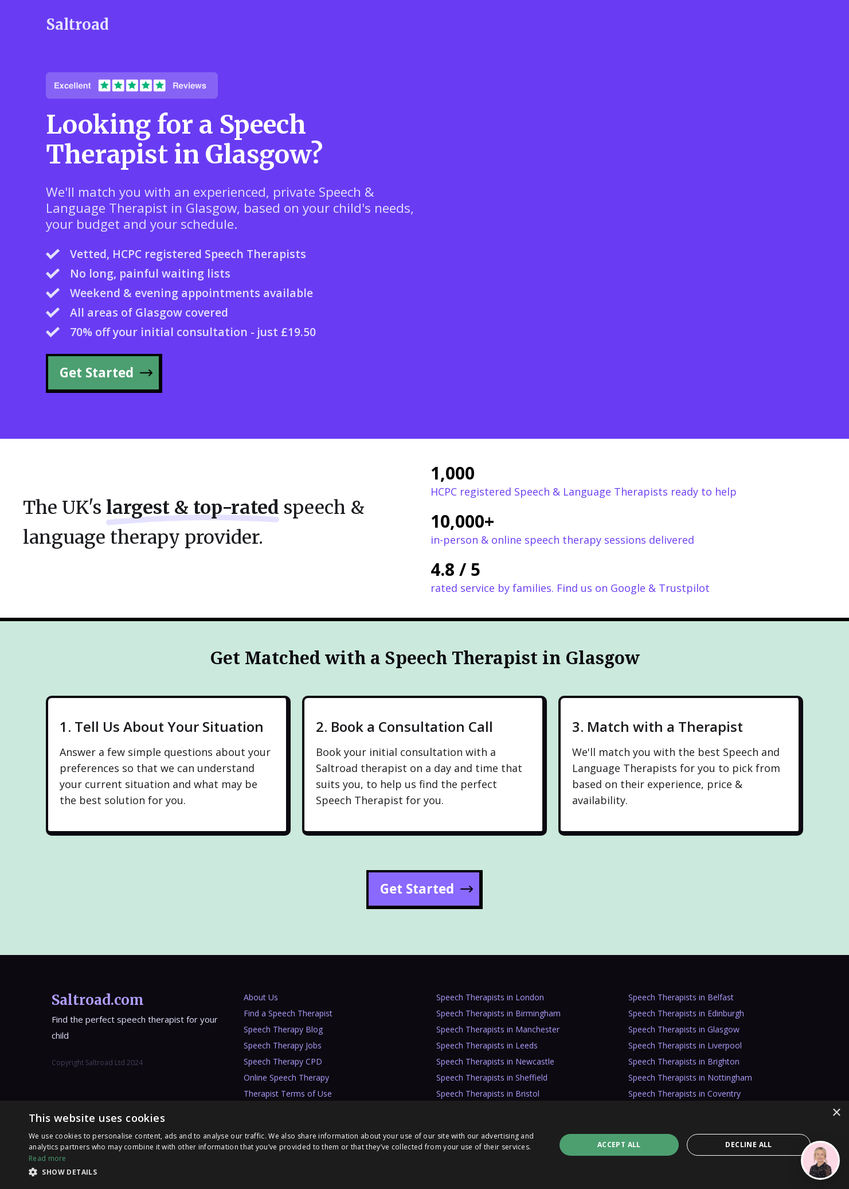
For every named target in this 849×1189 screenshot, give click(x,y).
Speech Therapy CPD (283, 1061)
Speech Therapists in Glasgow (684, 1029)
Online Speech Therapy (286, 1077)
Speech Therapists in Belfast (681, 997)
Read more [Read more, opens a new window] (47, 1158)
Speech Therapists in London (490, 997)
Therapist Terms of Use (288, 1093)
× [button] (836, 1113)
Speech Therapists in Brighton (684, 1061)
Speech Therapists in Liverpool (685, 1045)
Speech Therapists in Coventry (684, 1093)
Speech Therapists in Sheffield (491, 1077)
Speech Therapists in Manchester (498, 1029)
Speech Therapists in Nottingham (690, 1077)
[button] (284, 1172)
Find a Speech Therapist (288, 1013)
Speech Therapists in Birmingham (498, 1013)
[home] (77, 25)
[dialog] (424, 1145)
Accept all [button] (619, 1144)
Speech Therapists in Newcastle (495, 1061)
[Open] (820, 1160)
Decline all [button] (748, 1144)
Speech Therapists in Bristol (487, 1093)
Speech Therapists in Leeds (487, 1045)
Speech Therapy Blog (283, 1029)
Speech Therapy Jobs (283, 1045)
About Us (261, 997)
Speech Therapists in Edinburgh (686, 1013)
